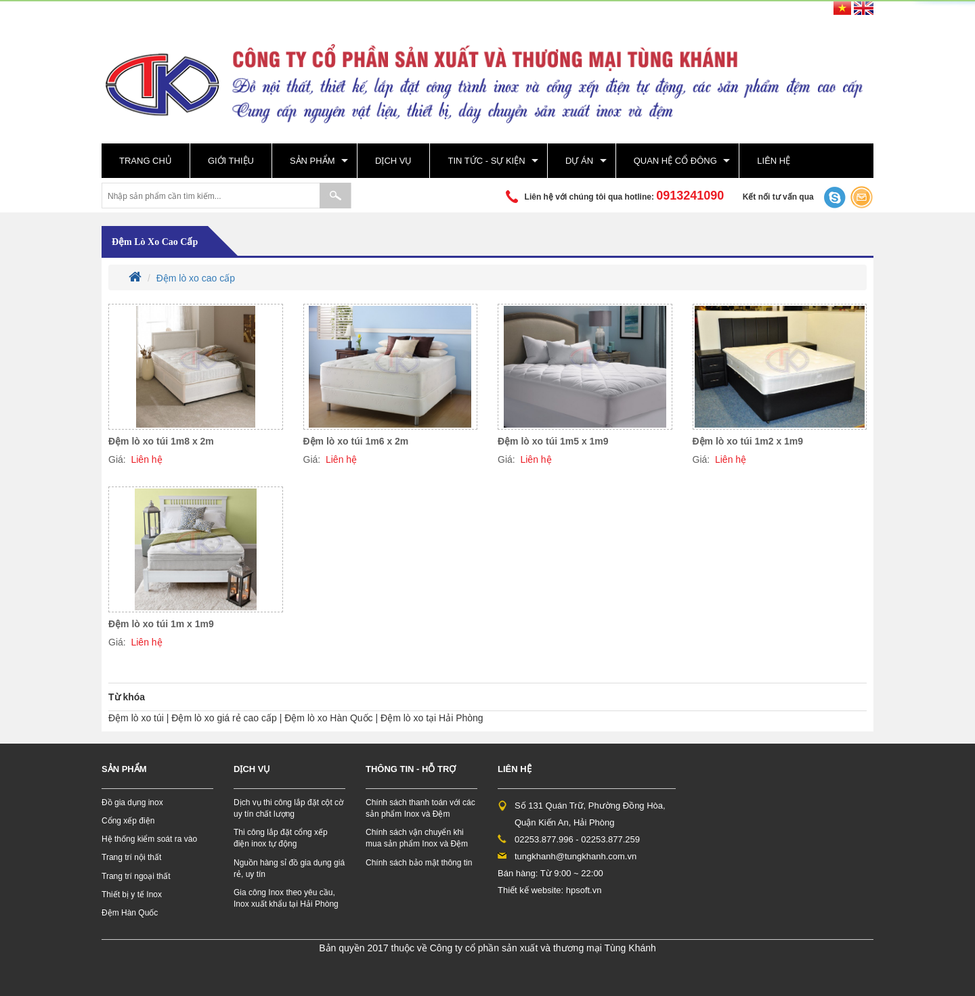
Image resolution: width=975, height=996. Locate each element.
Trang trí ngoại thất (136, 876)
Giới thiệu (231, 161)
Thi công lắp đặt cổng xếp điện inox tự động (281, 838)
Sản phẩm (312, 161)
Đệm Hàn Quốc (130, 913)
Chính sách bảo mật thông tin (419, 862)
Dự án (579, 161)
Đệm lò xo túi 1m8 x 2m (161, 441)
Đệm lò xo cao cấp (155, 242)
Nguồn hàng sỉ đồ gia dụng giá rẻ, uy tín (289, 868)
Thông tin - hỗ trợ (411, 769)
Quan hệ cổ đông (675, 161)
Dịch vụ (393, 161)
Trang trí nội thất (131, 857)
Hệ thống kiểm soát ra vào (149, 839)
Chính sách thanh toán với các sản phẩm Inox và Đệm (420, 808)
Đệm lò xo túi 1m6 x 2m (356, 441)
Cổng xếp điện (128, 820)
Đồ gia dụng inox (132, 802)
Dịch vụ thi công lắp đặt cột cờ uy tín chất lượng (288, 808)
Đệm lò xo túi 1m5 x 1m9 (553, 441)
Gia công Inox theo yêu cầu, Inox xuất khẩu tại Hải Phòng (286, 898)
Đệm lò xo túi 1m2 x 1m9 (748, 441)
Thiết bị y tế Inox (132, 894)
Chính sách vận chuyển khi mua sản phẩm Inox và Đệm (417, 838)
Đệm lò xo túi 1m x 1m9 (161, 623)
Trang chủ (145, 161)
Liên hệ (773, 161)
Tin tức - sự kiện (486, 161)
